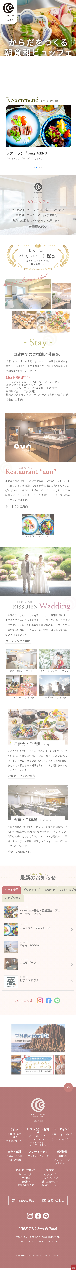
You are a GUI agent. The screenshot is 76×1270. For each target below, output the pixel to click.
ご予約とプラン (14, 1143)
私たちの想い (26, 1176)
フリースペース (62, 1161)
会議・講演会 (14, 1161)
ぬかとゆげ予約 (50, 1180)
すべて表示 (11, 891)
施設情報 (62, 1153)
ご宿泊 (14, 1131)
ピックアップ (31, 891)
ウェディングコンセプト (62, 1136)
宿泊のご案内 (14, 401)
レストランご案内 (17, 508)
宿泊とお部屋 (14, 1135)
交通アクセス (62, 1165)
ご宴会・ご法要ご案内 (21, 777)
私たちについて (26, 1171)
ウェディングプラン (62, 1141)
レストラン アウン (38, 1141)
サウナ (50, 1171)
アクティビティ (38, 1153)
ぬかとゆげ (50, 1176)
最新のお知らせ (26, 1187)
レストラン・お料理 (38, 1132)
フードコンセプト (38, 1138)
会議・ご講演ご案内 (20, 853)
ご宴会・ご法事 (14, 1158)
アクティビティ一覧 (38, 1158)
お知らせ (49, 891)
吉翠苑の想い (38, 228)
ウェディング (62, 1131)
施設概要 (62, 1158)
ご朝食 (14, 1139)
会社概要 (26, 1183)
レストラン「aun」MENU (28, 153)
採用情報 (26, 1180)
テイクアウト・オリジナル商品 (38, 1146)
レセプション (13, 899)
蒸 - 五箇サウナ (50, 1183)
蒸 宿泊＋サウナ (50, 1187)
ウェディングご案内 (18, 643)
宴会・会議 (14, 1153)
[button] (34, 167)
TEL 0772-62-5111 (28, 1243)
